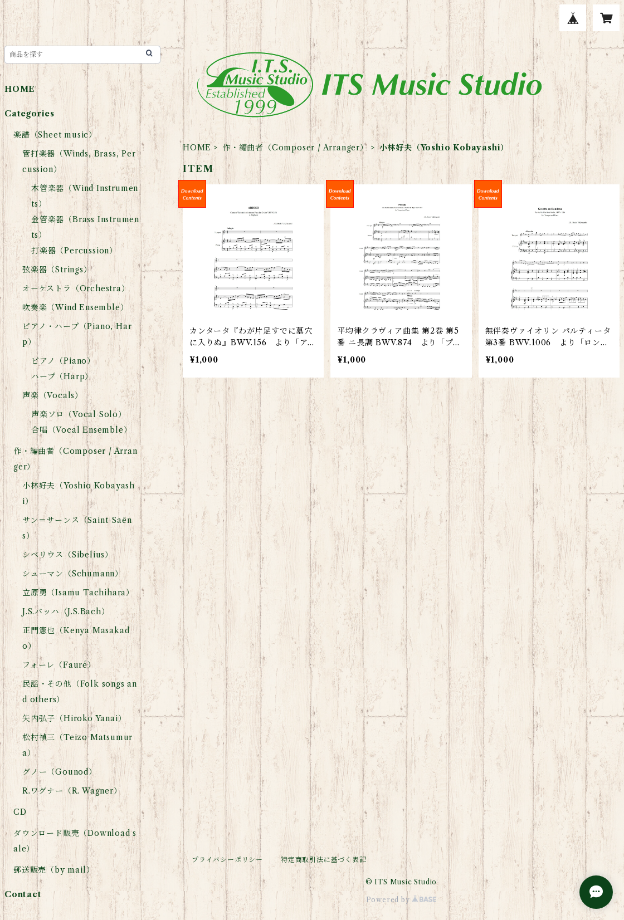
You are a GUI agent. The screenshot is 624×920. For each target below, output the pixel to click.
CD (20, 812)
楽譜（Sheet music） (55, 135)
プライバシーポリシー (227, 859)
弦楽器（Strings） (57, 270)
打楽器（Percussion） (74, 251)
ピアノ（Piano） (63, 361)
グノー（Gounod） (59, 772)
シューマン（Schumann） (72, 574)
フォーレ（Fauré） (59, 665)
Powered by (401, 899)
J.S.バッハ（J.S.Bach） (66, 611)
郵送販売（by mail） (53, 870)
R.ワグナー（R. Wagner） (72, 791)
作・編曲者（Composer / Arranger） (295, 148)
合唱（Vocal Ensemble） (81, 430)
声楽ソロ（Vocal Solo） (78, 414)
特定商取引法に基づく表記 (324, 859)
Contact (23, 894)
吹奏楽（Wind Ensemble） (75, 307)
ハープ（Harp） (62, 376)
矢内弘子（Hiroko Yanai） (74, 718)
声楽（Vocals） (52, 395)
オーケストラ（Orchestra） (76, 288)
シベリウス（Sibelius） (67, 555)
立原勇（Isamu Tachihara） (78, 593)
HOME (197, 148)
